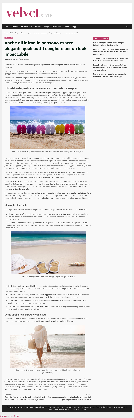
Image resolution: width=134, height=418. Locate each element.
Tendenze (15, 27)
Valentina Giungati (12, 59)
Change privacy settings (9, 416)
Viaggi (74, 27)
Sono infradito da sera (27, 300)
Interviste (38, 27)
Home (6, 27)
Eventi (67, 27)
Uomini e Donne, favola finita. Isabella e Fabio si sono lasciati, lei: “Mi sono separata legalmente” (26, 397)
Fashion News (56, 27)
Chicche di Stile (26, 27)
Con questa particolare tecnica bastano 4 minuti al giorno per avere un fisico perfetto (69, 397)
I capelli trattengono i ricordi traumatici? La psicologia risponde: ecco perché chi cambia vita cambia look (110, 67)
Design (46, 27)
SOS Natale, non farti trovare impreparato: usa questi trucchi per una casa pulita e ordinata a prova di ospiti (110, 51)
